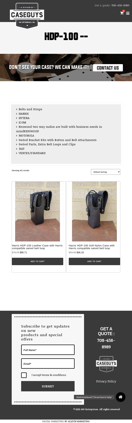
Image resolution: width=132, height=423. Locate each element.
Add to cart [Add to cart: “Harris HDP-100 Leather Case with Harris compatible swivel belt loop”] (38, 261)
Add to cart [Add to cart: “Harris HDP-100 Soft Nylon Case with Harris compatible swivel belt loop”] (94, 261)
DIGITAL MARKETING (53, 421)
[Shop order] (105, 172)
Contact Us (108, 68)
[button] (120, 397)
